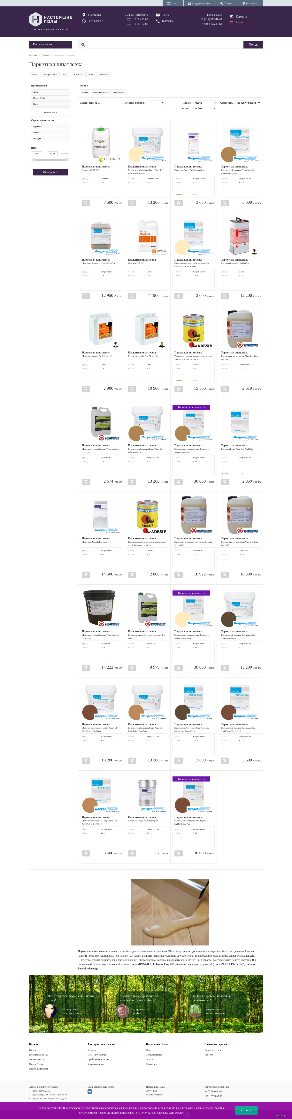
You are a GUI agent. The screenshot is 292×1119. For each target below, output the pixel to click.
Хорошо (246, 1110)
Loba (90, 74)
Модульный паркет (38, 1068)
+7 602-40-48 (213, 1091)
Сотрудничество (154, 1054)
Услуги (149, 1059)
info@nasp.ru (214, 14)
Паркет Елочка (36, 1059)
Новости (208, 1054)
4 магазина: (94, 14)
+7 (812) (211, 19)
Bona (65, 74)
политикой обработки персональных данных (111, 1108)
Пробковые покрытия (98, 1059)
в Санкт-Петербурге (136, 14)
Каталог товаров (154, 1094)
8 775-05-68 (214, 1096)
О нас (149, 1050)
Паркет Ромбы (36, 1064)
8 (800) (212, 24)
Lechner (78, 74)
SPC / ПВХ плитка (97, 1054)
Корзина (241, 16)
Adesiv (35, 74)
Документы (151, 1064)
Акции (240, 22)
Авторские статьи (213, 1050)
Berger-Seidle (50, 74)
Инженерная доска (38, 1054)
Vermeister (104, 74)
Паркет (32, 1050)
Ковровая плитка (96, 1064)
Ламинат (92, 1050)
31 (99, 102)
